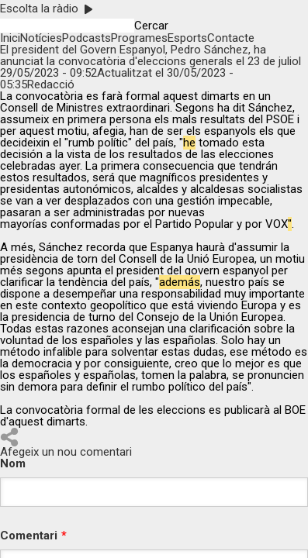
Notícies (41, 38)
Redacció (50, 84)
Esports (187, 38)
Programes (139, 38)
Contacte (230, 38)
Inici (10, 38)
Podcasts (86, 38)
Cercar (151, 26)
